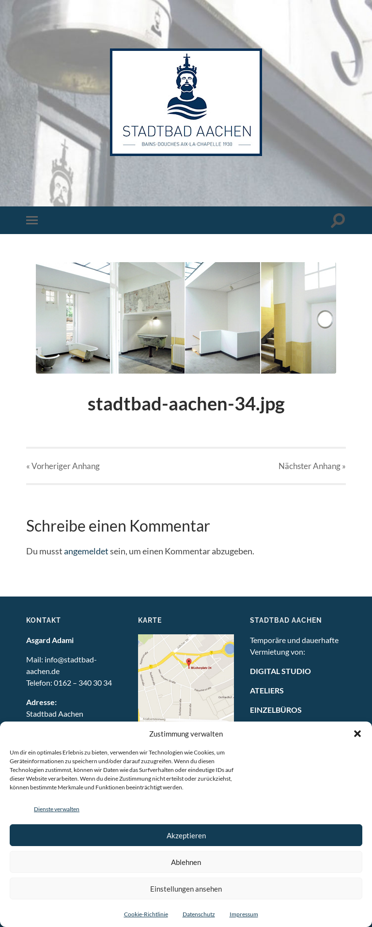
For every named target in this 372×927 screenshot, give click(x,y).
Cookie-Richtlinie (146, 914)
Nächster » (312, 466)
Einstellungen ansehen (186, 888)
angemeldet (86, 551)
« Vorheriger (63, 466)
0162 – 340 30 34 (83, 682)
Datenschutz (199, 914)
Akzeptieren (186, 835)
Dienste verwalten (56, 809)
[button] (357, 733)
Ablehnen (186, 862)
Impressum (244, 914)
